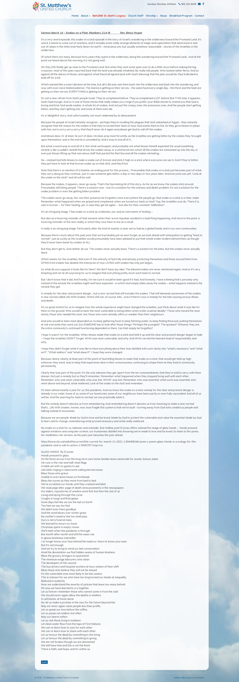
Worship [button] (152, 15)
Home (75, 15)
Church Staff (135, 15)
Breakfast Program (180, 15)
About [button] (85, 15)
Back (44, 662)
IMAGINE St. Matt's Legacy (109, 15)
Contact (199, 15)
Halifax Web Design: (183, 677)
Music (163, 15)
